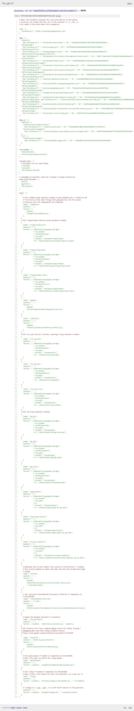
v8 (26, 10)
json (130, 708)
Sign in (129, 3)
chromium (19, 10)
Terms (25, 708)
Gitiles (13, 708)
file (58, 16)
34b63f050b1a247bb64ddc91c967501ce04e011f (55, 10)
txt (125, 708)
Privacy (18, 708)
